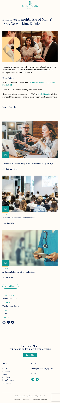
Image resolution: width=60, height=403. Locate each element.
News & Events (8, 380)
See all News (10, 286)
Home (4, 368)
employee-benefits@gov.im (42, 369)
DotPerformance (42, 399)
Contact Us (30, 355)
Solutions (6, 371)
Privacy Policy (26, 399)
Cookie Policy (16, 399)
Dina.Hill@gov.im (44, 94)
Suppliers (6, 377)
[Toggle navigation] (4, 5)
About (4, 374)
